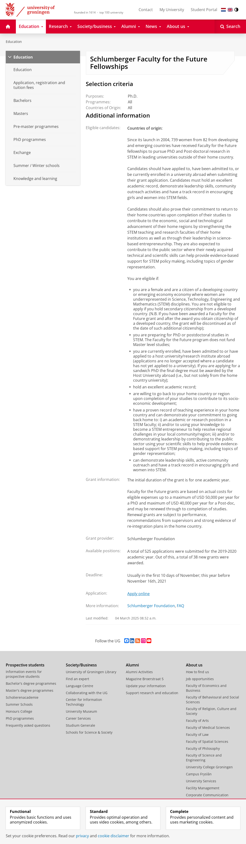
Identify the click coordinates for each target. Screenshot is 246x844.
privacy (82, 835)
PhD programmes (20, 718)
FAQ (180, 605)
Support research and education (152, 693)
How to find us (197, 672)
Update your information (146, 686)
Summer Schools (19, 704)
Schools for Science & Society (89, 732)
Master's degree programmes (29, 690)
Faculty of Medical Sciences (208, 727)
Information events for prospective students (24, 674)
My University (172, 9)
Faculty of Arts (197, 720)
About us (194, 665)
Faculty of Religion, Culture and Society (211, 711)
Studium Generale (80, 725)
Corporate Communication (207, 795)
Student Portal (204, 9)
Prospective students (25, 665)
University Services (201, 781)
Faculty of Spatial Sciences (207, 741)
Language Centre (79, 686)
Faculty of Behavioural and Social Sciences (212, 699)
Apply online (138, 593)
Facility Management (202, 788)
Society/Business (81, 665)
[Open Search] (230, 26)
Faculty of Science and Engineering (204, 757)
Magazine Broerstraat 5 (145, 679)
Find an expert (77, 679)
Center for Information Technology (84, 702)
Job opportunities (200, 679)
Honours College (19, 711)
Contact (146, 9)
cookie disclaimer (113, 835)
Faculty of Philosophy (203, 748)
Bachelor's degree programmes (31, 683)
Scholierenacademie (22, 697)
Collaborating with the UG (86, 693)
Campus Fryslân (199, 774)
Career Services (78, 718)
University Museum (81, 711)
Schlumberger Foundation (151, 605)
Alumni (132, 665)
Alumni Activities (139, 672)
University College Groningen (209, 767)
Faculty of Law (197, 734)
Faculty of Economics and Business (206, 688)
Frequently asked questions (28, 725)
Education (14, 41)
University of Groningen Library (91, 672)
